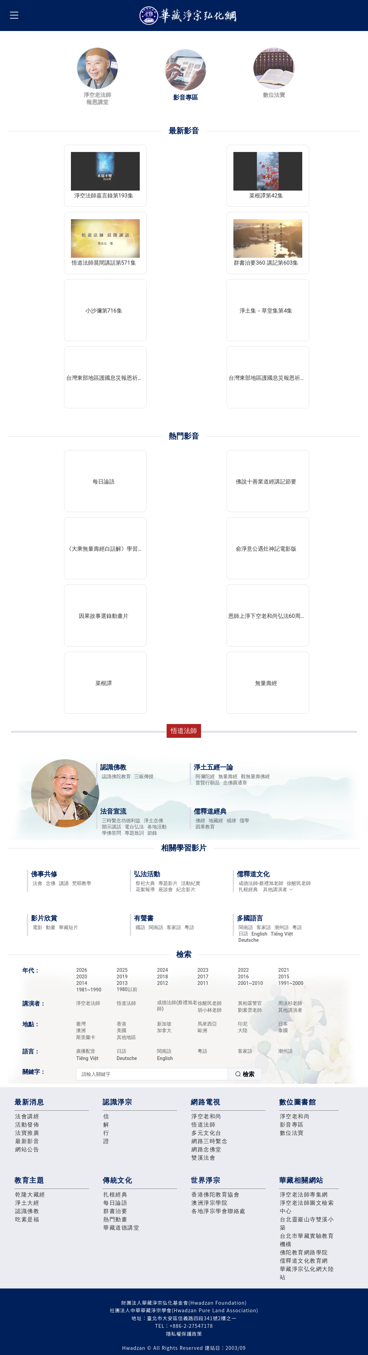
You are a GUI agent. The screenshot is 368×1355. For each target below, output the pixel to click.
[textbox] (152, 1074)
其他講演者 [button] (278, 889)
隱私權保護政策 (184, 1333)
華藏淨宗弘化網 (189, 15)
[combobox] (169, 1074)
